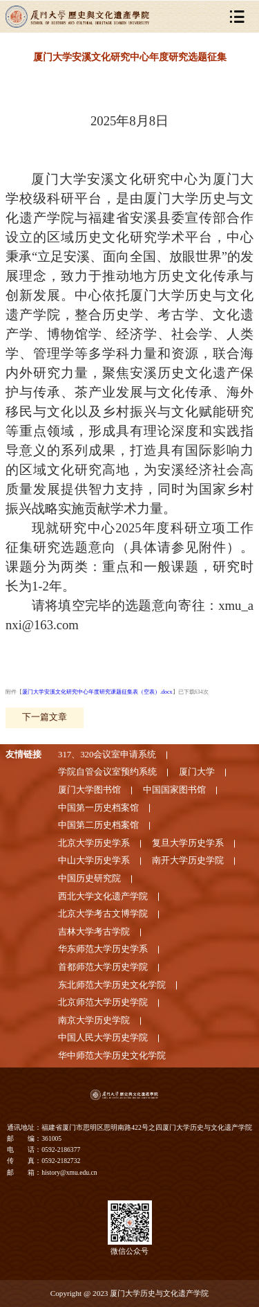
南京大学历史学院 (94, 1020)
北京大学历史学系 (94, 843)
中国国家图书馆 (174, 790)
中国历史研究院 (89, 878)
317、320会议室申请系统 (107, 754)
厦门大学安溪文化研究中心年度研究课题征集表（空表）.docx (97, 692)
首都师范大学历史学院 (103, 967)
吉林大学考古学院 (94, 932)
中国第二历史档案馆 (98, 825)
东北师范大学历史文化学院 (112, 985)
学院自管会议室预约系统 (107, 772)
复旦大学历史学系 (188, 843)
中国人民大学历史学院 (103, 1038)
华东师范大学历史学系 (103, 949)
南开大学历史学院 (188, 860)
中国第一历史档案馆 (98, 808)
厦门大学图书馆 (89, 790)
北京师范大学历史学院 (103, 1002)
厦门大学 (197, 772)
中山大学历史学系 (94, 860)
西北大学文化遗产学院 (103, 896)
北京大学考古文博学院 (103, 914)
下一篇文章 (44, 717)
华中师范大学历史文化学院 (112, 1056)
